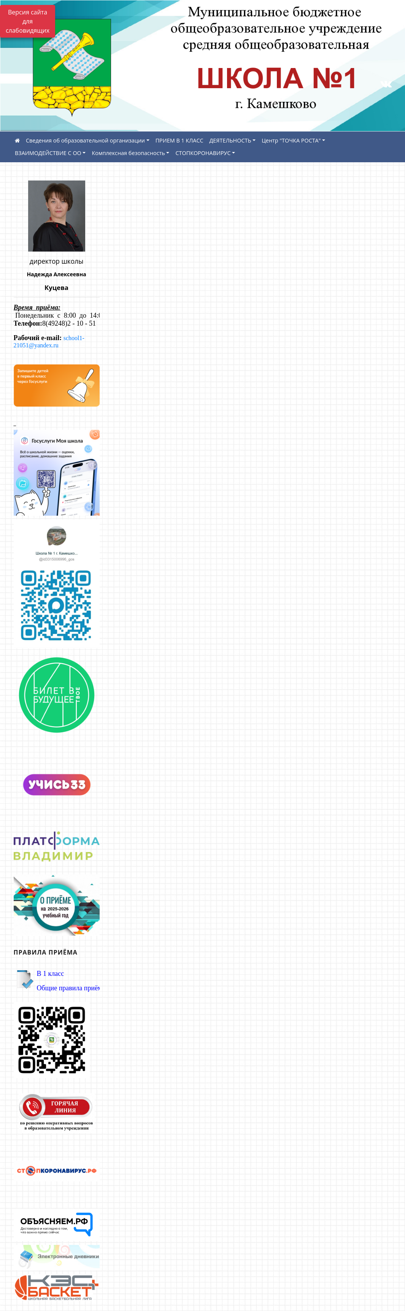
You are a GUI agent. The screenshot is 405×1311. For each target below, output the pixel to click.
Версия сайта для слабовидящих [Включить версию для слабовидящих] (27, 21)
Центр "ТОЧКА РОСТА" (291, 140)
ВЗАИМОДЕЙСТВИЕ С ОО (48, 153)
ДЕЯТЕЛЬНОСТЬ (230, 140)
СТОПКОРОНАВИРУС (202, 153)
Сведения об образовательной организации (85, 140)
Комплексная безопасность (128, 153)
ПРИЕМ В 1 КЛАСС (179, 140)
